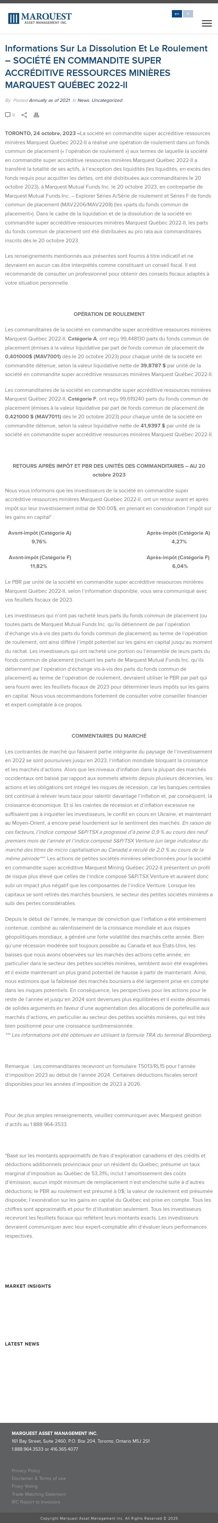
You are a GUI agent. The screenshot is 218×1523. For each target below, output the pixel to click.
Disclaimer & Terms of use (39, 1478)
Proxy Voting (25, 1486)
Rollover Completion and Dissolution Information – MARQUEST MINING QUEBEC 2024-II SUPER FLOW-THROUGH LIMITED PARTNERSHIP (104, 1359)
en (177, 13)
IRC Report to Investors (36, 1502)
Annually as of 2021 (49, 100)
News (83, 100)
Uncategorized (107, 100)
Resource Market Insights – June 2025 (45, 1310)
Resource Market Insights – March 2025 (47, 1322)
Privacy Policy (26, 1471)
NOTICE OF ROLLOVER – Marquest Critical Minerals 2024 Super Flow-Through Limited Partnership (95, 1377)
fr (188, 13)
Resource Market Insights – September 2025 (52, 1298)
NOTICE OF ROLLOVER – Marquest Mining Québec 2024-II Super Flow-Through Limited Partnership (97, 1395)
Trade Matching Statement (39, 1494)
